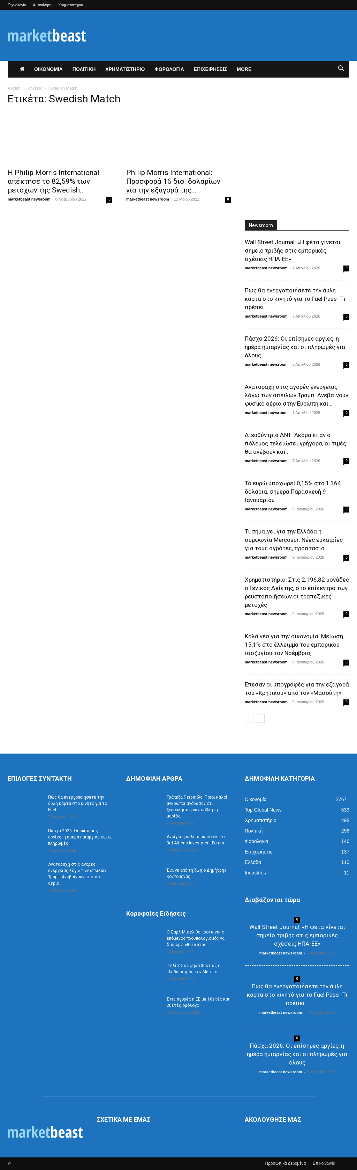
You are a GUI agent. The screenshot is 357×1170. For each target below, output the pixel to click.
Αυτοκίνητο (42, 5)
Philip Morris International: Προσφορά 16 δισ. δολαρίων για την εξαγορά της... (173, 181)
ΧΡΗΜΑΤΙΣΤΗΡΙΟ (125, 69)
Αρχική (14, 88)
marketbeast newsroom (29, 199)
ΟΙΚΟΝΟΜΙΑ (48, 69)
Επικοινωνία (324, 1163)
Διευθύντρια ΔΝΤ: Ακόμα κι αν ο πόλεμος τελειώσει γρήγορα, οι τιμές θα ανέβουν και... (295, 443)
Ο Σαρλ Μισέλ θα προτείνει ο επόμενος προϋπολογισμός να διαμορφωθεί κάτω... (196, 938)
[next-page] (260, 718)
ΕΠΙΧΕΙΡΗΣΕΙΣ (210, 69)
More (244, 69)
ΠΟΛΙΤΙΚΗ (84, 69)
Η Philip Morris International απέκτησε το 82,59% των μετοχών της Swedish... (53, 181)
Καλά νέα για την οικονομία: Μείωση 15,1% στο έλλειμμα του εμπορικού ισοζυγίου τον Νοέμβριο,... (294, 644)
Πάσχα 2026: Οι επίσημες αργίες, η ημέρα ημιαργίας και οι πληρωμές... (80, 837)
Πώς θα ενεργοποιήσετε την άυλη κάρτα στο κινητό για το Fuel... (77, 803)
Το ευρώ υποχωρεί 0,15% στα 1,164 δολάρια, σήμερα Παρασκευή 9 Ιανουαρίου (293, 491)
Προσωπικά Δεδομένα (285, 1163)
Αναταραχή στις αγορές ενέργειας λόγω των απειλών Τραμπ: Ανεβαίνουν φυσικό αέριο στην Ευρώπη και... (296, 395)
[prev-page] (249, 718)
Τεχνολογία (17, 5)
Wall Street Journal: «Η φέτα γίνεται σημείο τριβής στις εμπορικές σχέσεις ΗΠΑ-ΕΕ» (293, 250)
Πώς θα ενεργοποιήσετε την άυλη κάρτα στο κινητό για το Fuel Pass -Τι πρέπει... (295, 299)
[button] (341, 69)
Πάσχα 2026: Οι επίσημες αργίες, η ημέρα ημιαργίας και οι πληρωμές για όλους (295, 347)
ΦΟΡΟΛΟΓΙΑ (169, 69)
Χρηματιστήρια (70, 5)
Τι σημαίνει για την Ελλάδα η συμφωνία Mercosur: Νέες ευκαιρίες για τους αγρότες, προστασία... (294, 540)
